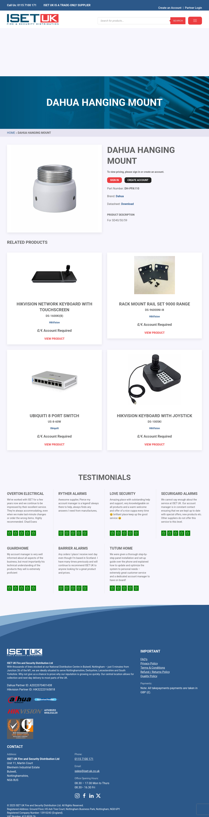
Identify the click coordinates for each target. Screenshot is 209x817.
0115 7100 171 (84, 705)
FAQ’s (144, 606)
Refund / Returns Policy (155, 618)
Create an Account (169, 2)
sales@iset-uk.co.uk (87, 717)
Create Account (138, 126)
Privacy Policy (149, 610)
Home (11, 79)
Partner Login (193, 2)
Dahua (120, 142)
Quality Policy (149, 622)
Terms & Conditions (153, 614)
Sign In (114, 126)
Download (127, 150)
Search (178, 14)
